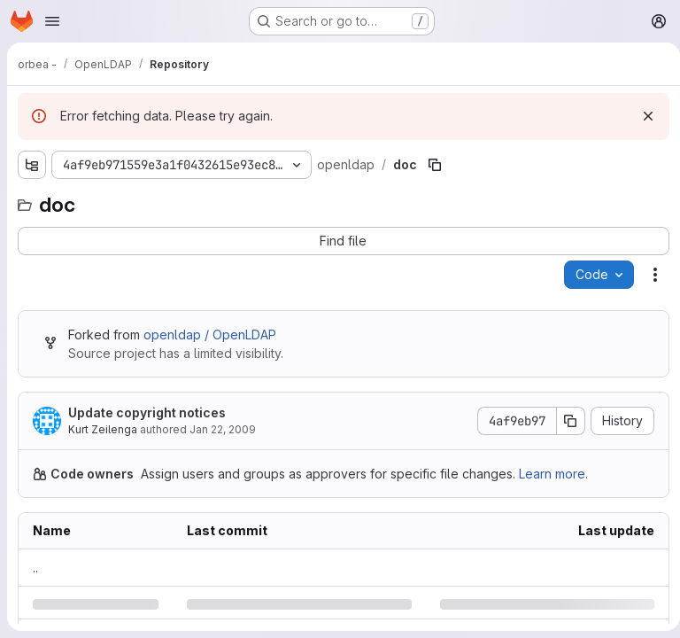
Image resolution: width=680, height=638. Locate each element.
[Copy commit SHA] (564, 421)
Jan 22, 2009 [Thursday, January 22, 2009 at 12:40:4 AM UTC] (222, 429)
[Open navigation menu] (52, 21)
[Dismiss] (641, 116)
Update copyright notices (147, 412)
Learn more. (553, 473)
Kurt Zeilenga (102, 429)
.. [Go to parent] (35, 567)
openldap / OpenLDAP (209, 334)
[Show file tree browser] (32, 165)
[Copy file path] (432, 165)
